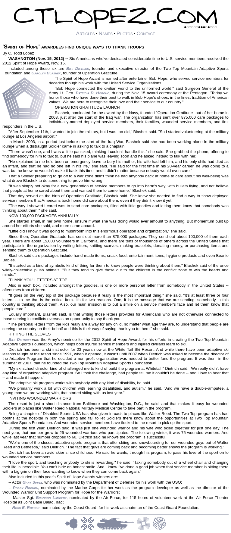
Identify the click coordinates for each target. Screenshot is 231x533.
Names (105, 33)
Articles (85, 33)
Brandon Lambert (51, 497)
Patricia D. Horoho (92, 93)
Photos (125, 33)
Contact (145, 33)
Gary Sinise (32, 482)
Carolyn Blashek (46, 73)
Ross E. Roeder (25, 507)
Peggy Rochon (25, 487)
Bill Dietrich (77, 68)
